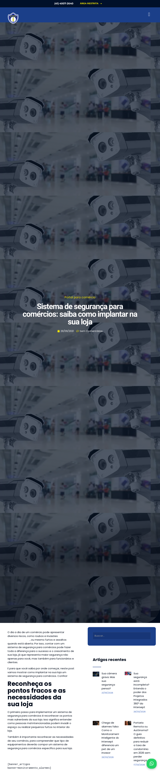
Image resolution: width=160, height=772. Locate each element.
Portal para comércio (80, 297)
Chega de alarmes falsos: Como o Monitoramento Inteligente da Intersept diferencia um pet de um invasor (111, 737)
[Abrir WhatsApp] (152, 764)
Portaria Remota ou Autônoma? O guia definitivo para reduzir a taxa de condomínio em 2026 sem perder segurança (142, 741)
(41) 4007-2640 (63, 3)
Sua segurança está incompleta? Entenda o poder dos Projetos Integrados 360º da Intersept (141, 690)
